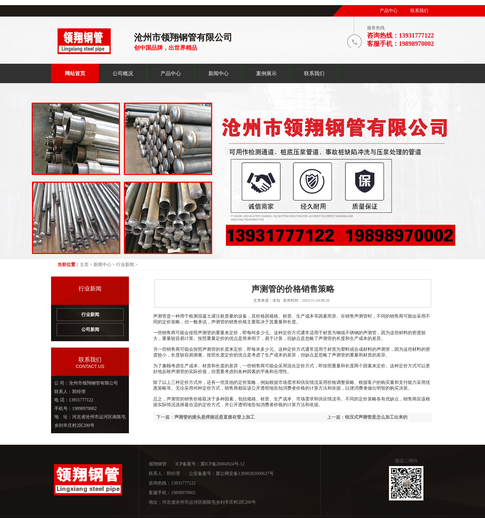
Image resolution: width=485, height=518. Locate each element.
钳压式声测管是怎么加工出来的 (376, 417)
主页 (84, 264)
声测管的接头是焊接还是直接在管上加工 (214, 417)
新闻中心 (102, 264)
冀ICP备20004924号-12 (222, 464)
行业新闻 (125, 264)
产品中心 (389, 10)
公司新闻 (90, 329)
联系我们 (419, 10)
